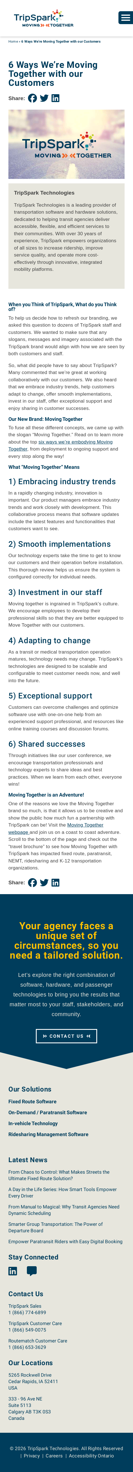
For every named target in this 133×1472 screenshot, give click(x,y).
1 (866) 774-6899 (27, 1312)
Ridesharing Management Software (48, 1134)
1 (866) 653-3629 (27, 1347)
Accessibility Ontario (91, 1456)
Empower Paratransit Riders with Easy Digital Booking (65, 1241)
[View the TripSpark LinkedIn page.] (12, 1271)
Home (13, 41)
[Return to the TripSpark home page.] (43, 17)
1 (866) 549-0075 (27, 1330)
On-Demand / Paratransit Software (47, 1112)
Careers (54, 1456)
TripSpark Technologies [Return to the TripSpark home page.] (53, 1448)
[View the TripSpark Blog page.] (32, 1271)
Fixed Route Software (32, 1101)
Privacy (32, 1456)
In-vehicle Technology (33, 1123)
